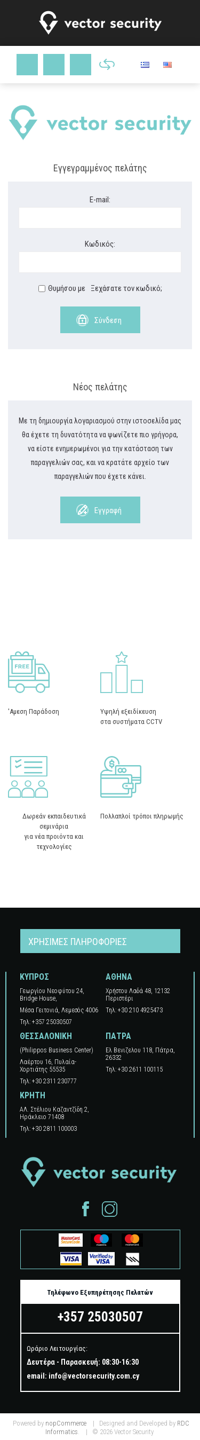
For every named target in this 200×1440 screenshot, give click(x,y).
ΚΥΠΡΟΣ (34, 977)
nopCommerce (65, 1423)
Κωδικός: (100, 244)
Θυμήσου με (66, 288)
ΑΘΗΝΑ (119, 977)
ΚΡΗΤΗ (32, 1095)
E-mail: (100, 199)
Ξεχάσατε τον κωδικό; (126, 288)
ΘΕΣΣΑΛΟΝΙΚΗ (46, 1036)
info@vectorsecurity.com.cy (94, 1376)
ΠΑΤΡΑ (118, 1036)
